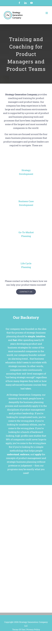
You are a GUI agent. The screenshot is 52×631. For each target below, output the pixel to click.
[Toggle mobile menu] (47, 13)
